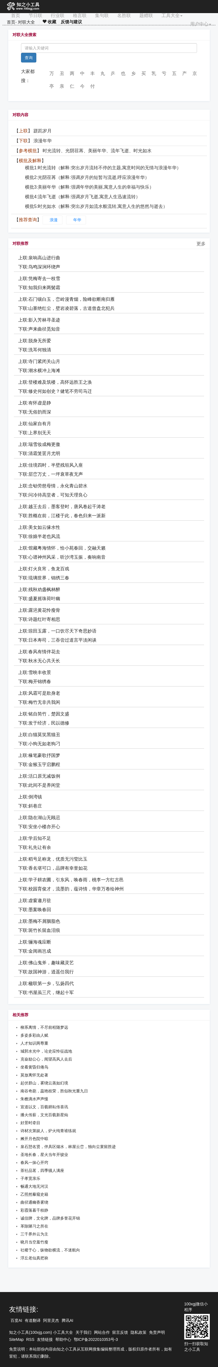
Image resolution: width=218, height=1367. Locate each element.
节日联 (35, 15)
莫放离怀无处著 (34, 1075)
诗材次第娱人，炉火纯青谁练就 (48, 1130)
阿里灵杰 (51, 1320)
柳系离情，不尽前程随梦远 (44, 1027)
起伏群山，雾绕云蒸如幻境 (44, 1083)
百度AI (16, 1320)
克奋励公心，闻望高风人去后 (46, 1059)
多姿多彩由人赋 (34, 1035)
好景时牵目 (30, 1122)
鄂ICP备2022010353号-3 (96, 1339)
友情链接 (45, 1339)
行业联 (57, 15)
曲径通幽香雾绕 (34, 1202)
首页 (15, 15)
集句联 (102, 15)
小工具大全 (63, 1332)
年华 (77, 220)
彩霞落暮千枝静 (34, 1210)
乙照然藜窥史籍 (34, 1194)
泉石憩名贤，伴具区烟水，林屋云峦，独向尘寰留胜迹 (68, 1146)
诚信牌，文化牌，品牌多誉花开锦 (50, 1218)
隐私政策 (138, 1332)
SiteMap (16, 1339)
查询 (29, 57)
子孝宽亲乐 (30, 1178)
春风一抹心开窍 (34, 1162)
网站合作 (102, 1332)
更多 (201, 243)
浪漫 (54, 220)
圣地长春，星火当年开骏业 (44, 1154)
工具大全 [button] (172, 15)
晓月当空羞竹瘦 (34, 1242)
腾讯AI (67, 1320)
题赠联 (146, 15)
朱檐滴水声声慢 (34, 1099)
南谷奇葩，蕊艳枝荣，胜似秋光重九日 (54, 1091)
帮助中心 (63, 1339)
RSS (30, 1339)
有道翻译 (33, 1320)
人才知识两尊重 (34, 1043)
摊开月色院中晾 (34, 1138)
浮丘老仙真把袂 (34, 1258)
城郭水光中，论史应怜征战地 (46, 1051)
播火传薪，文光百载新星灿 (44, 1115)
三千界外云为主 (34, 1234)
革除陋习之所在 (34, 1226)
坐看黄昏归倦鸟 (34, 1067)
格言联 (80, 15)
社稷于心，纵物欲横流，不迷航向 (50, 1250)
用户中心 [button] (200, 24)
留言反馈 (120, 1332)
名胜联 (124, 15)
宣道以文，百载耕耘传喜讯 (44, 1107)
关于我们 (83, 1332)
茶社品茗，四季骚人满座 (42, 1170)
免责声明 (157, 1332)
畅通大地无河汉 (34, 1186)
